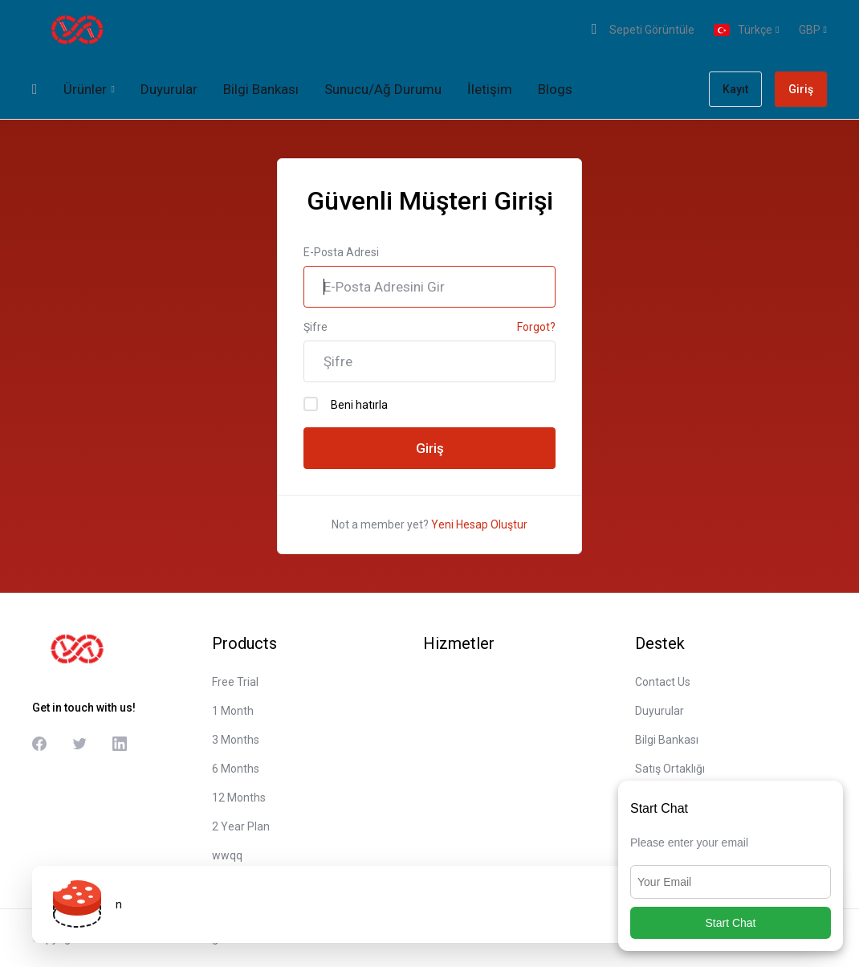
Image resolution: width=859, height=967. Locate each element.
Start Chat (730, 922)
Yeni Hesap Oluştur (479, 524)
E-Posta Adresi (341, 252)
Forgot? (536, 326)
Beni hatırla (345, 404)
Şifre (315, 326)
